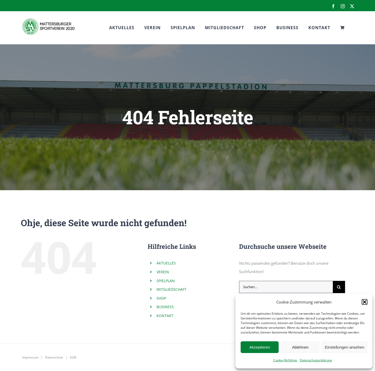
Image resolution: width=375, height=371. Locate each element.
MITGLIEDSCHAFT (171, 289)
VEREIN (163, 271)
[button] (364, 302)
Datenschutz (54, 357)
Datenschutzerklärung (316, 360)
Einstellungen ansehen (344, 347)
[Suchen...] (286, 287)
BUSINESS (165, 306)
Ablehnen (300, 347)
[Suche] (339, 287)
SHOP (161, 298)
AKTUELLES (166, 263)
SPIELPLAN (166, 280)
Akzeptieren (259, 347)
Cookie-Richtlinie (285, 360)
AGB (73, 357)
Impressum (30, 357)
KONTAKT (165, 315)
